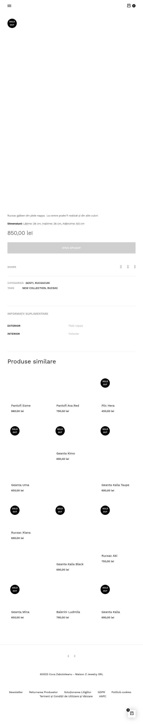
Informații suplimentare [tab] (27, 313)
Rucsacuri (42, 282)
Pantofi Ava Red (67, 405)
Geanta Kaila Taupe (115, 485)
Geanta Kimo (65, 453)
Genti (29, 282)
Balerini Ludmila (68, 612)
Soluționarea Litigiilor (77, 692)
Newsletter (16, 692)
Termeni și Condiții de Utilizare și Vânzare (66, 696)
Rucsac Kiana (21, 532)
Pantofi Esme (21, 405)
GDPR (101, 692)
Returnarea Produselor (43, 692)
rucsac (52, 287)
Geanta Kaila (110, 612)
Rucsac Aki (109, 555)
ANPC (102, 696)
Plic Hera (108, 405)
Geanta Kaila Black (70, 564)
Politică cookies (121, 692)
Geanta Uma (20, 485)
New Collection (34, 287)
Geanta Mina (20, 612)
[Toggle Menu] (9, 6)
